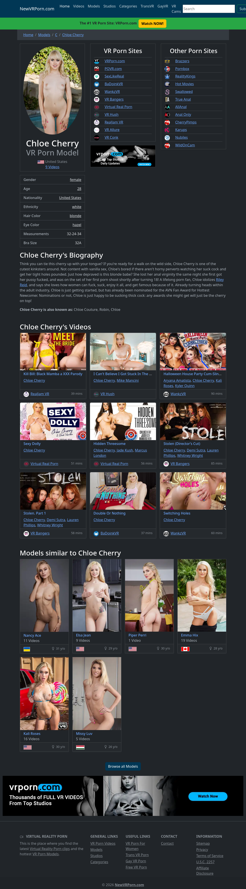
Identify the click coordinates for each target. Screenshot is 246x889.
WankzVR (112, 91)
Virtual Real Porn (118, 106)
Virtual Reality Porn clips (50, 848)
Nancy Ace (32, 635)
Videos (78, 6)
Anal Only (183, 114)
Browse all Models (123, 766)
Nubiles (181, 137)
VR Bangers (114, 99)
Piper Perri (137, 635)
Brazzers (182, 61)
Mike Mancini (128, 380)
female (75, 179)
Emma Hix (189, 635)
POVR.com (113, 68)
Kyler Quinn (185, 385)
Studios (109, 6)
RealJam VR (114, 122)
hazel (77, 224)
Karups (181, 129)
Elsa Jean (83, 635)
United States (70, 197)
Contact (167, 843)
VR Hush (111, 114)
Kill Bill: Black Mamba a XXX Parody (53, 373)
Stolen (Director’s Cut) (181, 443)
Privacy (202, 849)
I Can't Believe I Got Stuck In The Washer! (128, 373)
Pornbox (182, 68)
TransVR (147, 6)
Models (94, 6)
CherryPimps (186, 122)
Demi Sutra (196, 450)
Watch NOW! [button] (152, 23)
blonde (75, 215)
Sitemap (203, 843)
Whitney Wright (190, 455)
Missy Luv (84, 733)
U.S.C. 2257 (205, 861)
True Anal (183, 99)
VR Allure (112, 129)
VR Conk (111, 137)
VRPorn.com (115, 61)
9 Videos (52, 166)
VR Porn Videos (102, 843)
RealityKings (185, 76)
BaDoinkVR (114, 83)
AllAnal (181, 106)
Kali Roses (32, 733)
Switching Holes (176, 513)
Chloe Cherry (34, 380)
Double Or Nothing (110, 513)
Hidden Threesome (110, 443)
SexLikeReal (114, 76)
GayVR (163, 6)
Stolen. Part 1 (35, 513)
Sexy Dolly (32, 443)
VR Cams (176, 9)
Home (65, 6)
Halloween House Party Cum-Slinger (193, 373)
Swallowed (184, 91)
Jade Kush (125, 450)
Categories (128, 6)
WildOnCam (185, 145)
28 (79, 188)
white (76, 206)
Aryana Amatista (177, 380)
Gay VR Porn (136, 861)
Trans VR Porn (137, 854)
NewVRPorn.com (37, 9)
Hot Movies (184, 83)
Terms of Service (209, 855)
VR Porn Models (45, 854)
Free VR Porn (136, 867)
